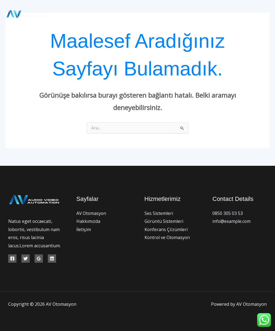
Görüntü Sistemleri (164, 221)
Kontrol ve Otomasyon (168, 238)
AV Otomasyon (117, 14)
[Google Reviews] (39, 258)
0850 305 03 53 (227, 213)
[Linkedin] (52, 258)
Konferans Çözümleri (166, 229)
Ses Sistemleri (159, 213)
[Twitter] (255, 14)
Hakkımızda (153, 14)
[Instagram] (267, 14)
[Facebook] (243, 14)
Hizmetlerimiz (190, 14)
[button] (204, 14)
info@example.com (231, 221)
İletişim (223, 14)
